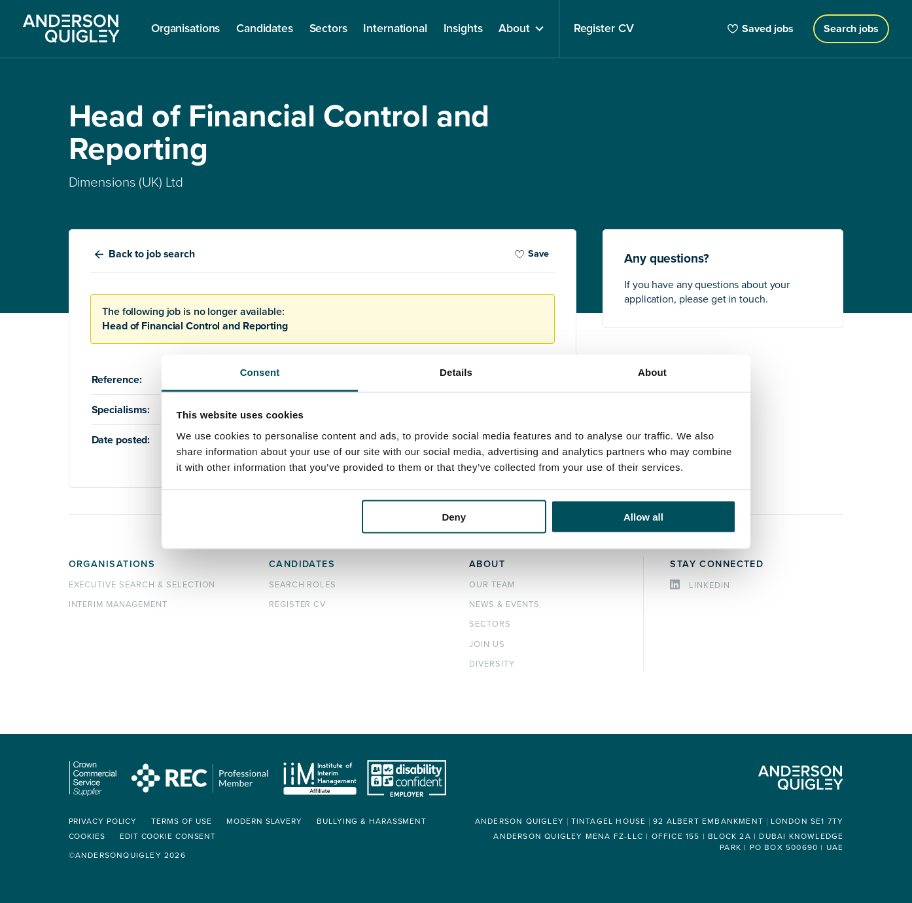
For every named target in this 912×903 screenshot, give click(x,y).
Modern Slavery (264, 821)
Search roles (303, 585)
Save (532, 253)
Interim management (118, 604)
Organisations (112, 564)
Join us (487, 644)
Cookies (87, 836)
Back (152, 254)
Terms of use (181, 821)
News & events (504, 604)
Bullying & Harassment (372, 821)
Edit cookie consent (168, 836)
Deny (454, 517)
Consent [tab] (260, 371)
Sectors (490, 624)
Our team (492, 585)
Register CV (297, 604)
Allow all (643, 517)
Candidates (302, 564)
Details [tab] (456, 371)
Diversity (492, 664)
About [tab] (652, 371)
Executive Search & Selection (142, 585)
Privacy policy (103, 821)
